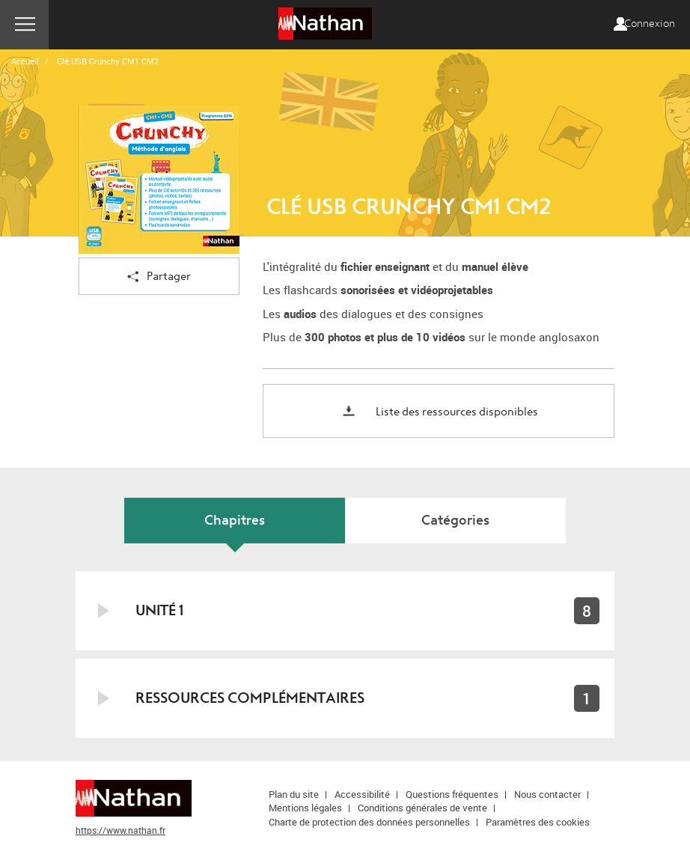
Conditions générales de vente (422, 807)
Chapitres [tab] (234, 520)
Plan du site (294, 794)
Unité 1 (159, 610)
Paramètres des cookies (538, 822)
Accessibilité (362, 794)
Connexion (649, 24)
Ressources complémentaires (249, 698)
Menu (24, 24)
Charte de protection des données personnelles (369, 822)
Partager (159, 277)
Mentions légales (305, 807)
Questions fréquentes (452, 794)
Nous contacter (547, 794)
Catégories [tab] (455, 520)
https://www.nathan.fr (120, 830)
